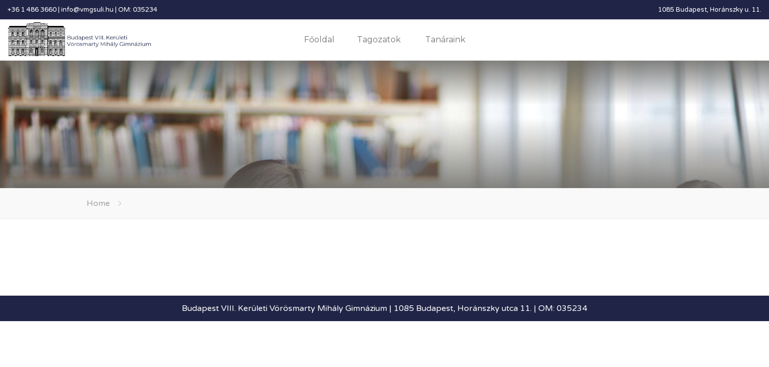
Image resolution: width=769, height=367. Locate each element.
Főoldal (319, 39)
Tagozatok (379, 39)
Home (98, 203)
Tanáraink (445, 39)
